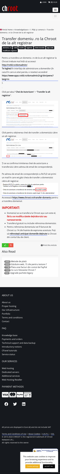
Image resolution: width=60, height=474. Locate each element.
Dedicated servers (10, 372)
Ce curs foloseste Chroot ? (23, 270)
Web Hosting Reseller (12, 379)
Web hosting (8, 368)
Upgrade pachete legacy (21, 273)
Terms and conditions (12, 317)
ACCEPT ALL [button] (48, 466)
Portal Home (6, 29)
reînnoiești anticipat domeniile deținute (28, 233)
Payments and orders (12, 339)
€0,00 (52, 2)
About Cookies (34, 434)
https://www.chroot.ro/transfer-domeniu (31, 197)
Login (43, 2)
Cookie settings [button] (32, 466)
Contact (5, 321)
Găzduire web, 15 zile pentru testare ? (29, 264)
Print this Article (49, 245)
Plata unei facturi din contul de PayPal (29, 267)
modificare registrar (10, 51)
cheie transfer (40, 48)
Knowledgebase (21, 29)
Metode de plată (18, 261)
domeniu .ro (7, 48)
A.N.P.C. (45, 434)
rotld (15, 48)
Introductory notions (12, 346)
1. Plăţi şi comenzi (37, 29)
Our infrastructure (10, 310)
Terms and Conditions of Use (14, 434)
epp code (50, 48)
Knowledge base (9, 335)
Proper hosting (9, 306)
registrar (29, 48)
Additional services (11, 376)
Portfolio (6, 313)
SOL (52, 434)
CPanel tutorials (9, 350)
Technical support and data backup (18, 343)
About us (6, 302)
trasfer (21, 48)
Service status (8, 354)
